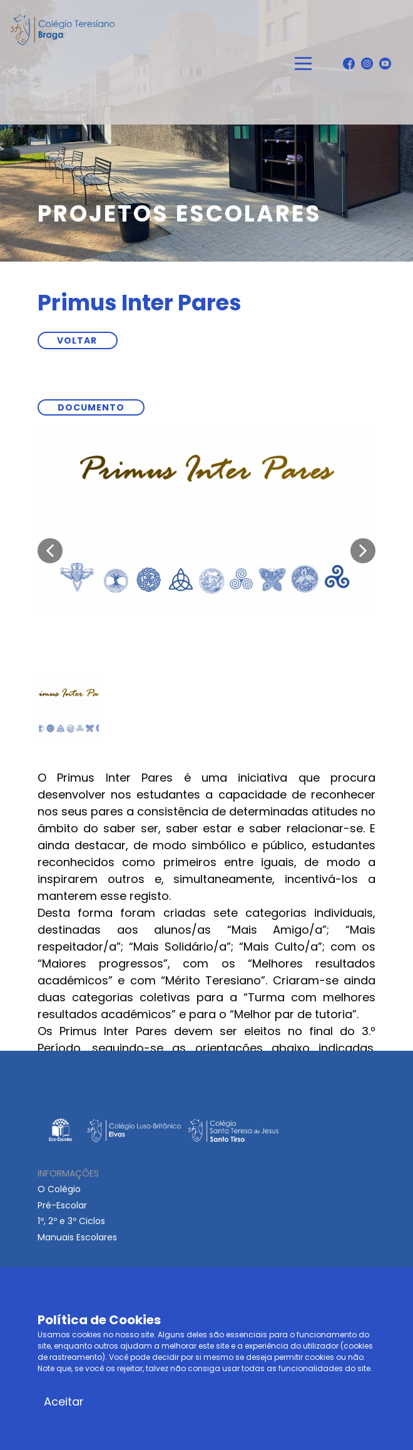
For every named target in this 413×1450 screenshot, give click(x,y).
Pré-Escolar (62, 1205)
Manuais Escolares (77, 1237)
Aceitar (64, 1401)
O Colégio (59, 1189)
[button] (50, 550)
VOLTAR (77, 340)
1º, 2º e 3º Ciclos (71, 1221)
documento (91, 407)
